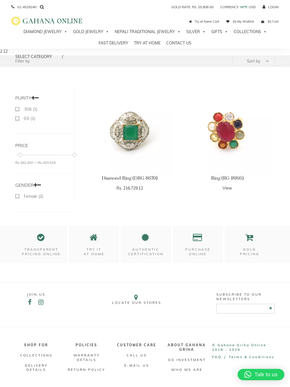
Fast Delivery (113, 43)
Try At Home (147, 43)
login (271, 7)
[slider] (20, 155)
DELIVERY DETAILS (36, 367)
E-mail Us (136, 365)
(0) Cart (270, 21)
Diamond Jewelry (45, 31)
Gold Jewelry (91, 31)
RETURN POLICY (86, 369)
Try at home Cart (204, 21)
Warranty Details (86, 357)
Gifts (219, 31)
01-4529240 (24, 7)
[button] (261, 374)
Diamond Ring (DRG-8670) (129, 178)
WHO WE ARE (186, 369)
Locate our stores (136, 299)
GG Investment (187, 360)
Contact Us (178, 43)
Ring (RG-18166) (227, 178)
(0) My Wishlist (240, 21)
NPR (243, 7)
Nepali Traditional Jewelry (148, 31)
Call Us (137, 355)
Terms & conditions (251, 357)
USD (252, 7)
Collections (250, 31)
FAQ (216, 357)
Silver (196, 31)
